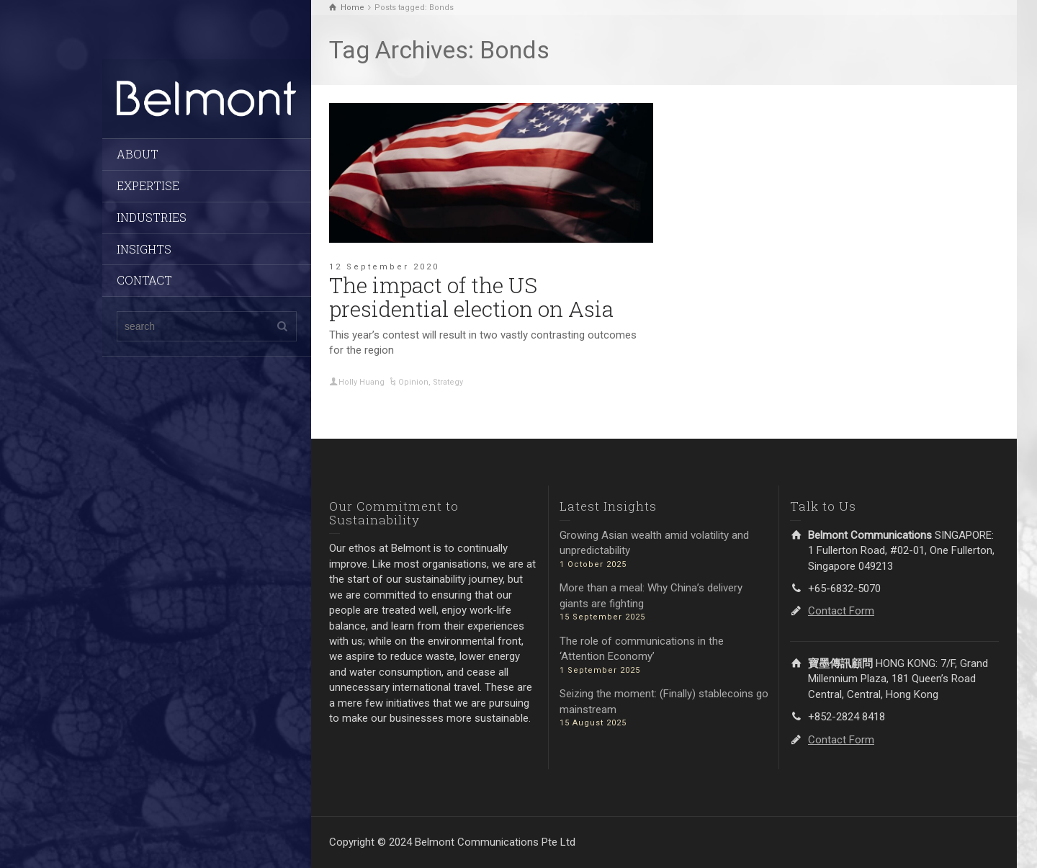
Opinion (413, 382)
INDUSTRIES (152, 217)
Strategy (448, 382)
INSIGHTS (144, 248)
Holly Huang (361, 382)
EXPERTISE (148, 185)
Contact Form (841, 610)
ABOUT (137, 153)
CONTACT (144, 279)
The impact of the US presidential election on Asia (471, 297)
